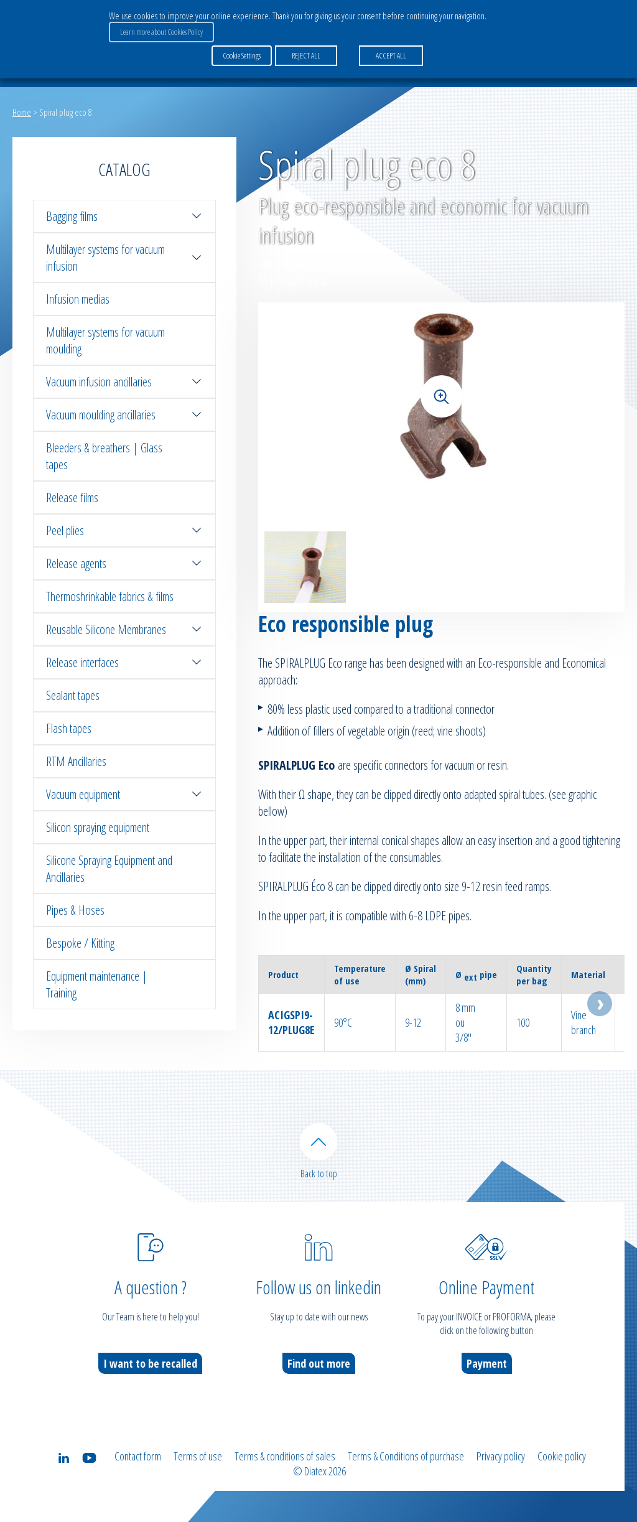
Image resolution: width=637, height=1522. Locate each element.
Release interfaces (124, 662)
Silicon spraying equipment (97, 827)
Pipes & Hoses (75, 910)
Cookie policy (561, 1456)
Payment (487, 1363)
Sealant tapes (73, 695)
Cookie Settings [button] (242, 55)
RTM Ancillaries (76, 761)
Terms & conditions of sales (285, 1456)
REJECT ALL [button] (306, 55)
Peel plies (124, 530)
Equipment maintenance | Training (96, 984)
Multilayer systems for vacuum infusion (124, 257)
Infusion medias (77, 299)
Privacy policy (501, 1456)
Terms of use (198, 1456)
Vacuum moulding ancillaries (124, 414)
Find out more (318, 1363)
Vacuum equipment (124, 794)
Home (21, 112)
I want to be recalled (150, 1363)
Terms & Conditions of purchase (406, 1456)
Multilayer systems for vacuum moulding (105, 340)
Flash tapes (68, 728)
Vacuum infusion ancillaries (124, 381)
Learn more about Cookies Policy (161, 31)
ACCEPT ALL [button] (391, 55)
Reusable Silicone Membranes (124, 629)
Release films (72, 497)
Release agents (124, 563)
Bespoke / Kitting (80, 943)
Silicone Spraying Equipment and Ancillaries (109, 868)
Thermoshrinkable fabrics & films (110, 596)
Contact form (137, 1456)
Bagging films (124, 216)
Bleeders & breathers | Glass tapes (104, 456)
